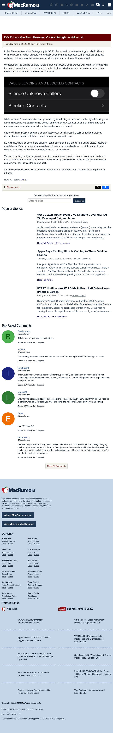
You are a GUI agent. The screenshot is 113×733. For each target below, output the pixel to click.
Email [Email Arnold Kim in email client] (4, 544)
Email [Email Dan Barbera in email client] (4, 587)
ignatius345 (24, 368)
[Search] (104, 5)
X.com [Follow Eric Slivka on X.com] (36, 544)
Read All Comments (56, 466)
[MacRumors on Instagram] (56, 5)
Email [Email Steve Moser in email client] (4, 598)
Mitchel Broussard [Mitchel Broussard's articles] (9, 560)
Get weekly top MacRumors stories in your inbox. (56, 195)
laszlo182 (22, 392)
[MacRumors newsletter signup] (92, 5)
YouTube (12, 608)
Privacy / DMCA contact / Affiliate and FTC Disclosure (23, 709)
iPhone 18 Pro (11, 13)
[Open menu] (4, 5)
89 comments (60, 316)
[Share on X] (98, 187)
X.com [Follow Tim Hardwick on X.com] (36, 566)
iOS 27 (66, 13)
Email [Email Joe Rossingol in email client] (30, 555)
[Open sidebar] (109, 5)
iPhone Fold (30, 13)
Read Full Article (45, 243)
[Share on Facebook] (105, 187)
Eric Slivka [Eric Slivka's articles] (32, 538)
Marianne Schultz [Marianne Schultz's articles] (35, 571)
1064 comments (62, 243)
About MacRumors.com (17, 515)
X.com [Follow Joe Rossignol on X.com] (36, 555)
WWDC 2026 (50, 13)
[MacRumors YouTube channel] (76, 5)
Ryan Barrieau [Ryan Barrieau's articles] (34, 582)
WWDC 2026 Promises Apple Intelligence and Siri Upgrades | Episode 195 (89, 639)
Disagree (40, 342)
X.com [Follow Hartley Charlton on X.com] (10, 576)
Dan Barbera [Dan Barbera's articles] (7, 582)
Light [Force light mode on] (57, 719)
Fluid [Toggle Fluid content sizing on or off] (37, 719)
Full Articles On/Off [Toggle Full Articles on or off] (25, 719)
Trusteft (22, 349)
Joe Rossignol (83, 258)
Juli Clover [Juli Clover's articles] (6, 549)
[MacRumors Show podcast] (51, 5)
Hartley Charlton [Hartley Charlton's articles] (9, 571)
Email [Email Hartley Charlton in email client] (4, 576)
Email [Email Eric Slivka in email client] (30, 544)
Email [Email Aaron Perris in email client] (30, 598)
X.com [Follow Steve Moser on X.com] (10, 598)
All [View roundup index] (109, 13)
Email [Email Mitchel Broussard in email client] (4, 566)
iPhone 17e (102, 13)
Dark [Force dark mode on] (62, 719)
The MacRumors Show (80, 608)
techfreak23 (24, 437)
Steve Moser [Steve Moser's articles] (7, 593)
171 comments (12, 187)
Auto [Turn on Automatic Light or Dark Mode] (52, 719)
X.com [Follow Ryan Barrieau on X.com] (36, 587)
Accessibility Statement (11, 714)
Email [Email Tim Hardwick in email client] (30, 566)
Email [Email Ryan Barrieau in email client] (30, 587)
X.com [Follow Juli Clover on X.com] (10, 555)
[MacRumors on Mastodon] (71, 5)
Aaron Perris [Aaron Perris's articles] (33, 593)
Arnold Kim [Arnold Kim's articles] (6, 538)
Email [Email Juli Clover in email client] (4, 555)
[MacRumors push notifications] (82, 5)
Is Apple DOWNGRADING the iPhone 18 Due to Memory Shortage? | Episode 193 (92, 674)
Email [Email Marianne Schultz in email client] (30, 576)
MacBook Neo (83, 13)
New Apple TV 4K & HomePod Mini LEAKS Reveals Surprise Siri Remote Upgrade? (35, 656)
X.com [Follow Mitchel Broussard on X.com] (10, 566)
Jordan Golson (81, 222)
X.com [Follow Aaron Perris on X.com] (36, 598)
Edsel (21, 413)
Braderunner (24, 331)
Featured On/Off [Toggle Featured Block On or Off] (9, 719)
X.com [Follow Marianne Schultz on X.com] (36, 576)
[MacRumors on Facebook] (62, 5)
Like (33, 342)
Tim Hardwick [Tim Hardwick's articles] (34, 560)
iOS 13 (23, 179)
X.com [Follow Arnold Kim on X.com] (10, 544)
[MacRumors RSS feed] (87, 5)
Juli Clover (48, 44)
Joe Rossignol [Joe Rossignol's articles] (34, 549)
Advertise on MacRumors (19, 524)
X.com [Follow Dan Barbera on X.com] (10, 587)
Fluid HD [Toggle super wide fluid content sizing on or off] (44, 719)
